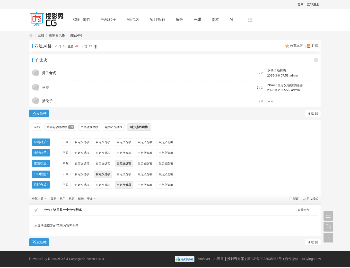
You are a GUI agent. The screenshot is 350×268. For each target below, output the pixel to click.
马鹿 (45, 87)
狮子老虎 (49, 73)
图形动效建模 (89, 127)
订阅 (315, 46)
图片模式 (312, 198)
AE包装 (133, 19)
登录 (301, 4)
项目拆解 (157, 19)
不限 (66, 142)
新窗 (296, 198)
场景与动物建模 (60, 127)
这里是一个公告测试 (67, 210)
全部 (37, 127)
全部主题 (38, 198)
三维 (197, 19)
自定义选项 (82, 142)
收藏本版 (297, 46)
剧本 (215, 19)
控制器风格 (57, 35)
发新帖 (41, 113)
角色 (179, 19)
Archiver (204, 259)
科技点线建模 (139, 127)
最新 (53, 198)
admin (293, 75)
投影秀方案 (31, 35)
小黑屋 (218, 259)
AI (231, 19)
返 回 (314, 113)
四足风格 (76, 35)
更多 (90, 198)
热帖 (72, 198)
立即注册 (313, 4)
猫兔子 (47, 101)
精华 (81, 198)
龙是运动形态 (276, 70)
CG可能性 (82, 19)
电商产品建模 (113, 127)
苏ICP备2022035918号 (264, 259)
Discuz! (54, 259)
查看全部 (303, 210)
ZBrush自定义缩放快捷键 (285, 85)
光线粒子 (108, 19)
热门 (63, 198)
